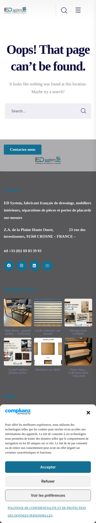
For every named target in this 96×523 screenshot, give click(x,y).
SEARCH (83, 111)
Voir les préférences (48, 495)
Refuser (48, 481)
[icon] (9, 266)
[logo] (15, 10)
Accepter (48, 467)
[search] (64, 10)
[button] (88, 412)
